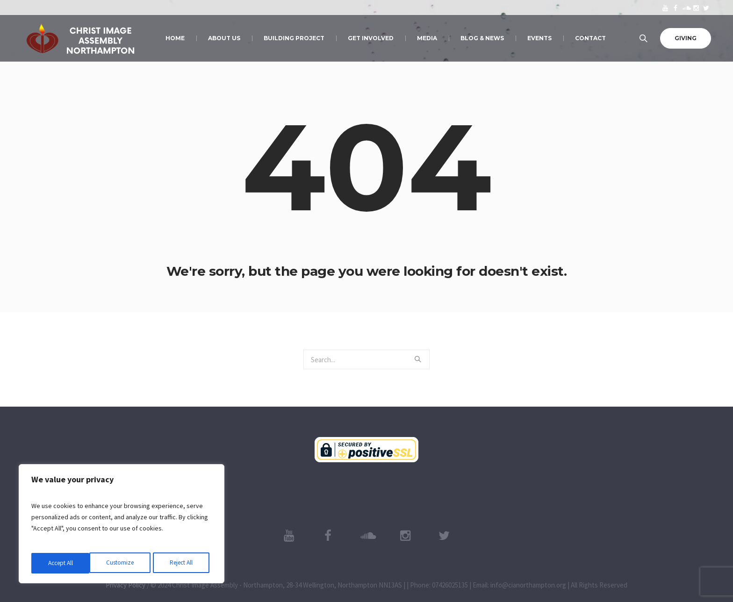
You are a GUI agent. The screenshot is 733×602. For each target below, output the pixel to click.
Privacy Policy (125, 584)
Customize (61, 563)
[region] (121, 524)
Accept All (183, 563)
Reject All (122, 563)
